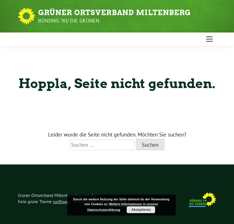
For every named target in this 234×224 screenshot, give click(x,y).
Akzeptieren (141, 210)
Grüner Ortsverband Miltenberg (114, 12)
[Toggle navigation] (209, 39)
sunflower (62, 201)
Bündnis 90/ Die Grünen (68, 20)
